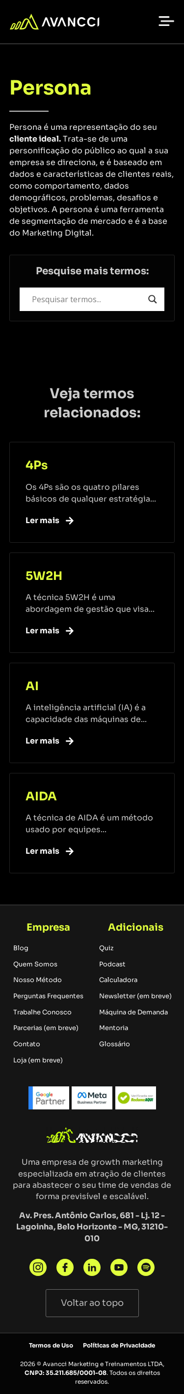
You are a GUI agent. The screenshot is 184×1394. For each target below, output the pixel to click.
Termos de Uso (51, 1345)
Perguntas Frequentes (48, 996)
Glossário (114, 1044)
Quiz (106, 948)
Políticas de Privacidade (119, 1345)
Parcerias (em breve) (46, 1028)
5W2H (44, 576)
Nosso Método (37, 980)
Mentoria (113, 1028)
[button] (166, 20)
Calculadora (118, 980)
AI (32, 686)
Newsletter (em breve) (135, 996)
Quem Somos (35, 964)
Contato (26, 1044)
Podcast (112, 964)
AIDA (41, 796)
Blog (20, 948)
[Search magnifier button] (152, 299)
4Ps (37, 465)
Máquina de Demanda (133, 1012)
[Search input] (87, 299)
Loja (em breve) (38, 1060)
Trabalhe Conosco (42, 1012)
